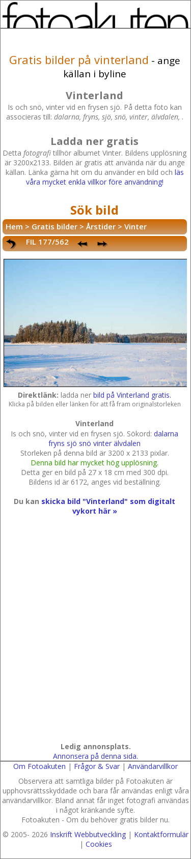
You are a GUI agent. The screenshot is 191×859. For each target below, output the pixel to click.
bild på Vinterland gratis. (132, 395)
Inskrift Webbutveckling (88, 834)
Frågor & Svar (97, 766)
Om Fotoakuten (39, 766)
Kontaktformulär (161, 834)
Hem (14, 226)
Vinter (135, 226)
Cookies (99, 844)
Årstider (101, 226)
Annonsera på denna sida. (95, 756)
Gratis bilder (54, 226)
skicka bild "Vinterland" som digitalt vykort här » (108, 506)
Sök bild (94, 209)
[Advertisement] (95, 638)
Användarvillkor (153, 766)
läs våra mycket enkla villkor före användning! (105, 177)
